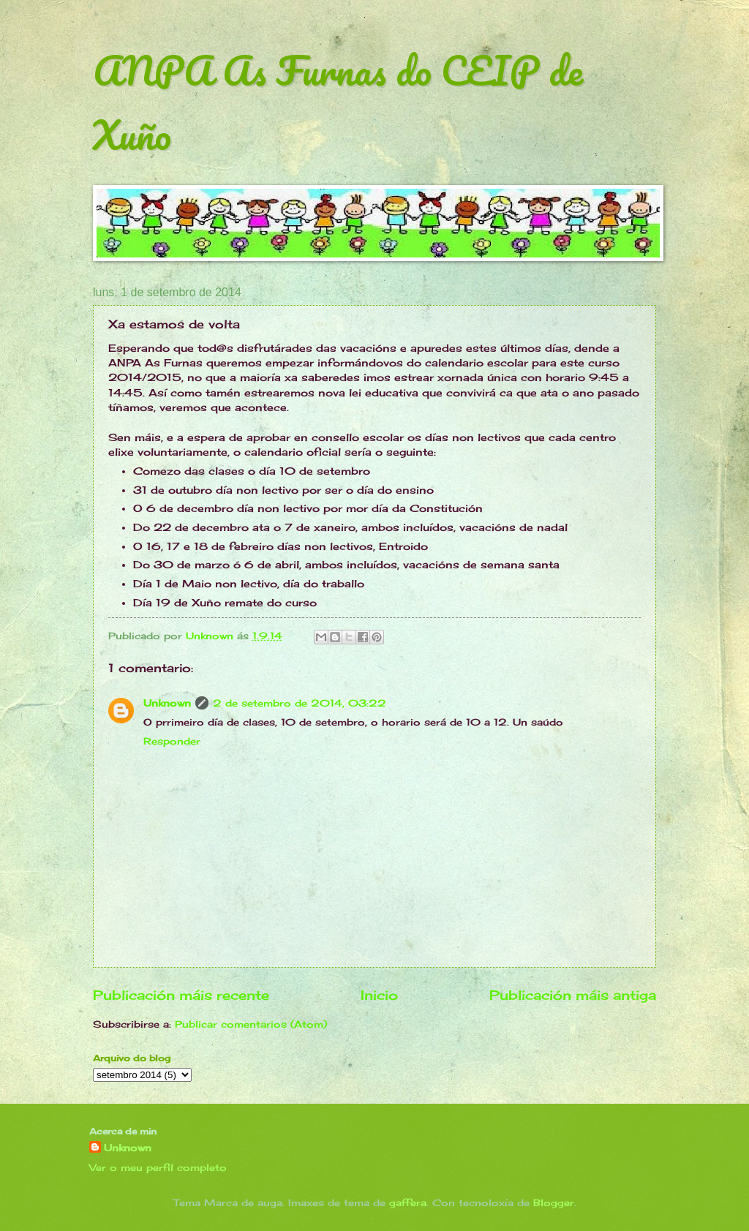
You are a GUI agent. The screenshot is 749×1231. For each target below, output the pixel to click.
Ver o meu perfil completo (158, 1167)
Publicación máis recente (181, 995)
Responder (171, 741)
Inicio (379, 995)
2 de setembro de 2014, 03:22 (299, 703)
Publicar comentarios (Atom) (251, 1024)
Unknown (167, 703)
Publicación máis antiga (572, 995)
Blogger (553, 1202)
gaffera (407, 1202)
